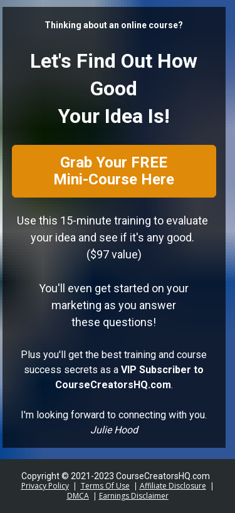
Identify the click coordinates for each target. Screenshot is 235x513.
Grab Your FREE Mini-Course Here (113, 171)
